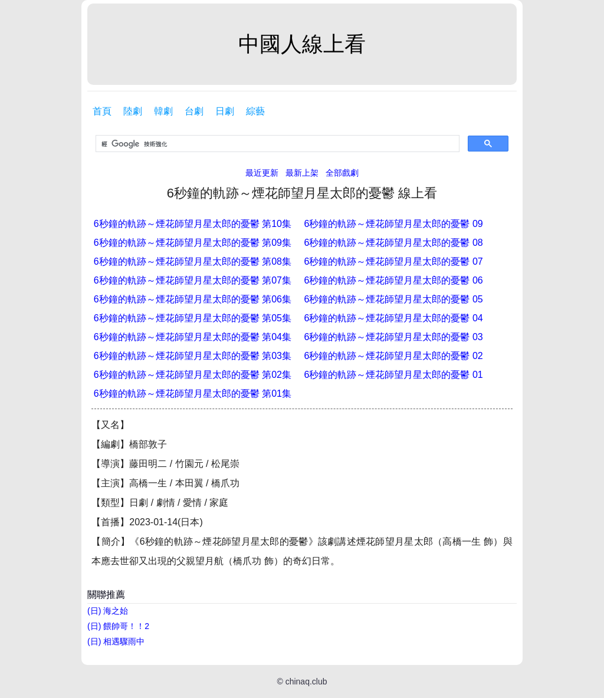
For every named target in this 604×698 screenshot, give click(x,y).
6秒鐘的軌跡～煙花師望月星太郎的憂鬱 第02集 (192, 375)
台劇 (194, 111)
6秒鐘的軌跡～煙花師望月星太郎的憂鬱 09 (393, 224)
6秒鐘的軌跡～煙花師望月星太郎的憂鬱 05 (393, 299)
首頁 (102, 111)
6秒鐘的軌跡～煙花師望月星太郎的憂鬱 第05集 (192, 318)
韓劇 (163, 111)
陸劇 (132, 111)
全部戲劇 (342, 172)
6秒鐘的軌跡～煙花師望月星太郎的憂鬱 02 (393, 356)
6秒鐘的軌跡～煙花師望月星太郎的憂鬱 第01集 (192, 393)
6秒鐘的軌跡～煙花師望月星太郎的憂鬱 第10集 (192, 224)
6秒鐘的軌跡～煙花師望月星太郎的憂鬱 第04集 (192, 337)
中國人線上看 (302, 44)
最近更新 (261, 172)
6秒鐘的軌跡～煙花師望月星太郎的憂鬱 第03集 (192, 356)
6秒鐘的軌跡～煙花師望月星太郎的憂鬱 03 (393, 337)
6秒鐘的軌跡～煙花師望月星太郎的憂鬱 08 (393, 243)
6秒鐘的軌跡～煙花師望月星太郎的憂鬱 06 (393, 280)
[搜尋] (276, 144)
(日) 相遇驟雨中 (116, 641)
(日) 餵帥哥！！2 (118, 626)
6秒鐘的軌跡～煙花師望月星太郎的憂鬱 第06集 (192, 299)
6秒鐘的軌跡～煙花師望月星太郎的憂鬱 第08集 (192, 261)
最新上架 (302, 172)
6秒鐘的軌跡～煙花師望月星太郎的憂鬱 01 (393, 375)
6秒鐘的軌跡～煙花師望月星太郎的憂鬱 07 (393, 261)
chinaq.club (306, 681)
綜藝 (255, 111)
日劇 (224, 111)
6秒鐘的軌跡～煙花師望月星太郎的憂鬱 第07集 (192, 280)
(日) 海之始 (107, 610)
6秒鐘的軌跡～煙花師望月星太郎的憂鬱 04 (393, 318)
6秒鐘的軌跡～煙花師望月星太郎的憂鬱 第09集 (192, 243)
